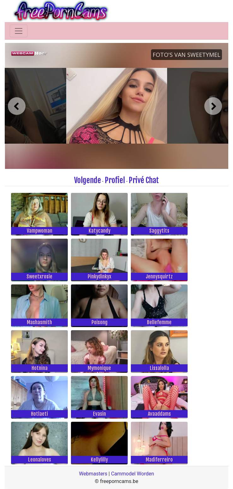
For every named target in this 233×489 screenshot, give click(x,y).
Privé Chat (144, 180)
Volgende (87, 180)
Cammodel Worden (132, 474)
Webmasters (93, 474)
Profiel (115, 180)
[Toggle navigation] (18, 31)
